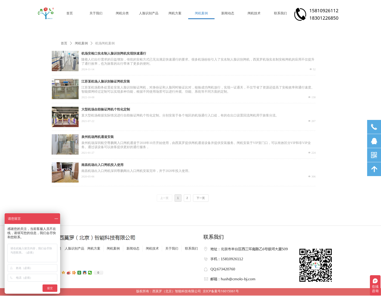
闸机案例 (81, 43)
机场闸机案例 (105, 43)
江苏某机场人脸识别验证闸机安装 (105, 81)
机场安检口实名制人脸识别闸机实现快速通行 (113, 53)
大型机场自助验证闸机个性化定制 (105, 109)
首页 (64, 43)
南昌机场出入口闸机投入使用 (102, 165)
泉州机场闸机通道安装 (97, 137)
